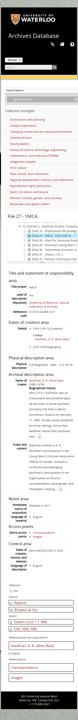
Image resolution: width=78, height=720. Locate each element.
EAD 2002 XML (23, 629)
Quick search (15, 90)
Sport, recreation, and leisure (29, 192)
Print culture (18, 168)
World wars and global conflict (30, 204)
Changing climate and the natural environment (41, 131)
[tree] (42, 242)
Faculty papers (19, 144)
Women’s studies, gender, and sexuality (36, 198)
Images (37, 536)
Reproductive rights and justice (30, 186)
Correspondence (44, 533)
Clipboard (52, 44)
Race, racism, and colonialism (29, 174)
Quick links (72, 44)
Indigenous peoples (23, 162)
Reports (18, 602)
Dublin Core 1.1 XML (28, 621)
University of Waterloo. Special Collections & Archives (49, 304)
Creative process (21, 138)
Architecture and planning (27, 119)
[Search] (31, 67)
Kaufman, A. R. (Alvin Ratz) (52, 339)
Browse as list (23, 609)
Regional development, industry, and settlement (41, 180)
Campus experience (23, 125)
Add (15, 591)
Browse (12, 60)
